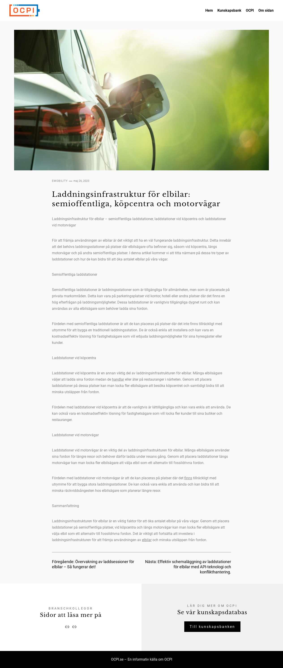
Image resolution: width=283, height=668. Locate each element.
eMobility (60, 180)
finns (188, 478)
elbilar (147, 540)
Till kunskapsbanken (212, 627)
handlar (118, 379)
